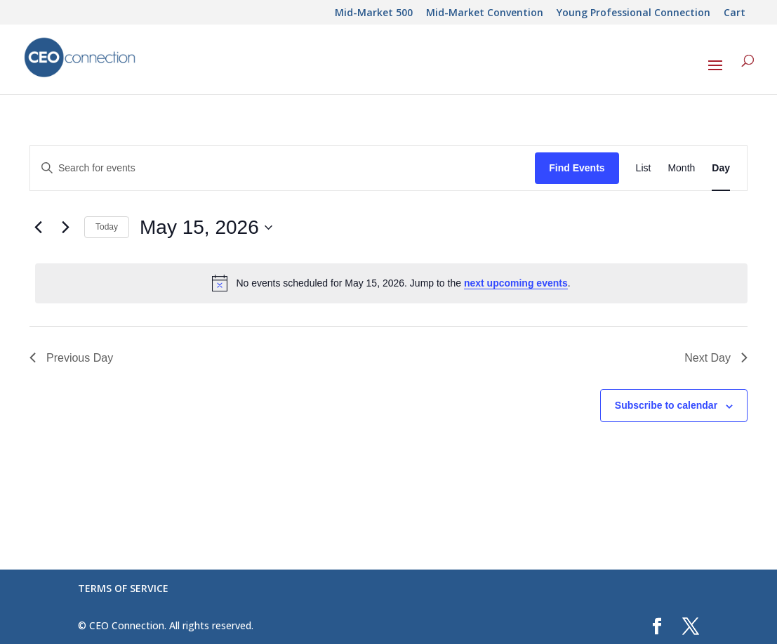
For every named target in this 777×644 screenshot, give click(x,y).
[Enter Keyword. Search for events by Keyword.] (282, 168)
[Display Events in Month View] (681, 168)
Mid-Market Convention (484, 13)
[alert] (391, 283)
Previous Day (71, 358)
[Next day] (65, 227)
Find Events (576, 167)
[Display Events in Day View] (721, 168)
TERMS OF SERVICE (123, 588)
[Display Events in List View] (643, 168)
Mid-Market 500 (374, 13)
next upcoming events (516, 283)
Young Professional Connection (633, 13)
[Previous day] (37, 227)
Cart (734, 13)
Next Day (716, 358)
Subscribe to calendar (666, 405)
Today (106, 227)
